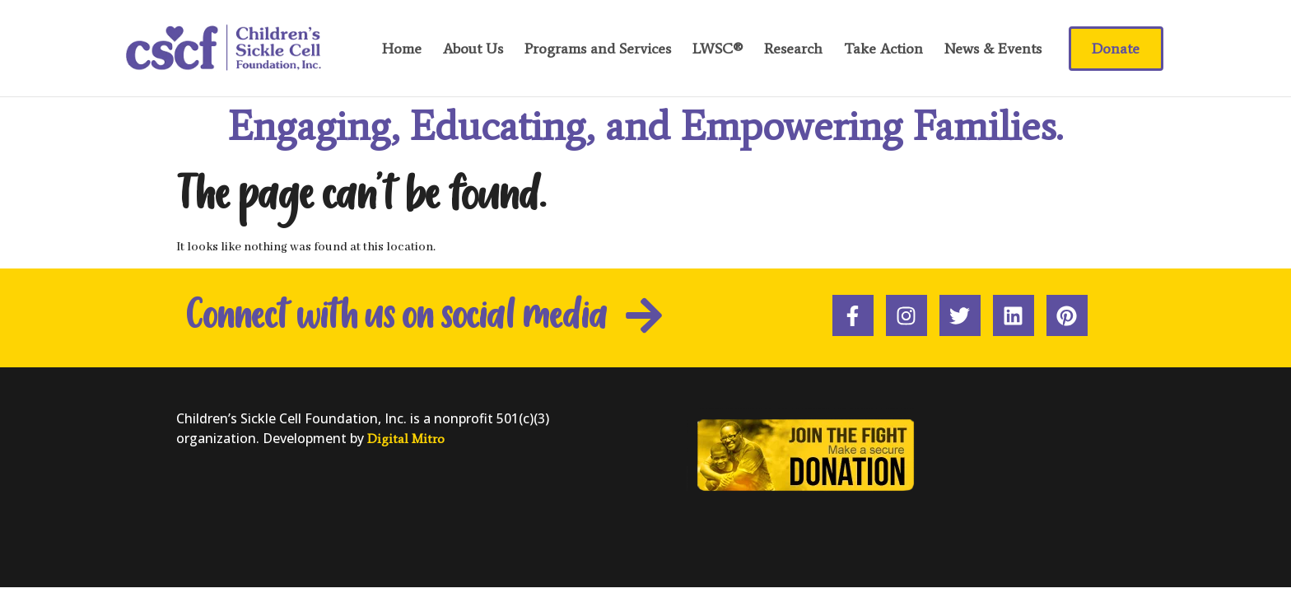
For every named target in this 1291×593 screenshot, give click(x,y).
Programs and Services (597, 49)
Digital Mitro (406, 438)
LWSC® (717, 49)
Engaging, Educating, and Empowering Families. (645, 125)
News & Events (993, 49)
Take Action (883, 49)
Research (793, 49)
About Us (473, 49)
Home (402, 49)
